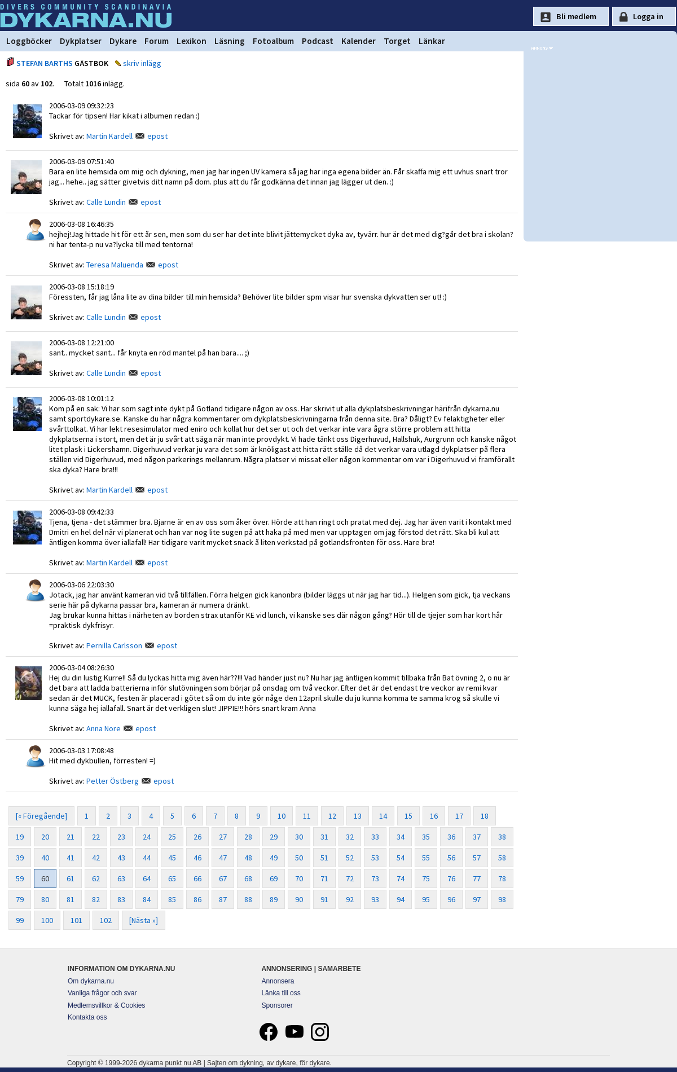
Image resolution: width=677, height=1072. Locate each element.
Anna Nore (103, 728)
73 (375, 878)
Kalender (358, 41)
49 (274, 858)
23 (121, 837)
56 (451, 858)
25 (172, 837)
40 (45, 858)
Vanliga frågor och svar (102, 993)
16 (434, 816)
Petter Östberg (112, 781)
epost (157, 136)
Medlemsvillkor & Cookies (106, 1005)
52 (350, 858)
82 (96, 899)
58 (502, 858)
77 (477, 878)
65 (172, 878)
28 (248, 837)
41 (70, 858)
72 (350, 878)
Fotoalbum (273, 41)
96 (451, 899)
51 (324, 858)
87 (223, 899)
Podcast (317, 41)
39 (20, 858)
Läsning (229, 41)
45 (172, 858)
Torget (397, 41)
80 (45, 899)
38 (502, 837)
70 (299, 878)
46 (197, 858)
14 (383, 816)
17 (459, 816)
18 (485, 816)
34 (401, 837)
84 (147, 899)
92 (350, 899)
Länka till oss (280, 993)
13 (358, 816)
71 (324, 878)
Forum (156, 41)
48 (248, 858)
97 (477, 899)
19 (20, 837)
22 (96, 837)
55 (426, 858)
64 (147, 878)
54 (401, 858)
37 (477, 837)
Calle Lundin (106, 202)
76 (451, 878)
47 (223, 858)
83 (121, 899)
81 (70, 899)
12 (332, 816)
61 (70, 878)
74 (401, 878)
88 (248, 899)
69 (274, 878)
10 (281, 816)
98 (502, 899)
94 (401, 899)
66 (197, 878)
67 (223, 878)
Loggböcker (29, 41)
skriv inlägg (142, 63)
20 (45, 837)
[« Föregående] (41, 816)
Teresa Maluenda (114, 265)
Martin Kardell (109, 136)
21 (70, 837)
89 (274, 899)
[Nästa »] (143, 920)
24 (147, 837)
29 (274, 837)
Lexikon (191, 41)
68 (248, 878)
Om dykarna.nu (91, 981)
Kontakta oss (87, 1017)
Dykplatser (81, 41)
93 (375, 899)
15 (408, 816)
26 (197, 837)
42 (96, 858)
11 (307, 816)
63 (121, 878)
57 (477, 858)
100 (47, 920)
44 (147, 858)
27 (223, 837)
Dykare (123, 41)
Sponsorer (276, 1005)
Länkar (432, 41)
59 (20, 878)
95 (426, 899)
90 (299, 899)
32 (350, 837)
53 (375, 858)
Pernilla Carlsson (114, 645)
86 (197, 899)
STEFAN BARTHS (44, 63)
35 (426, 837)
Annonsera (277, 981)
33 (375, 837)
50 (299, 858)
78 (502, 878)
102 (106, 920)
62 (96, 878)
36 (451, 837)
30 (299, 837)
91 (324, 899)
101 (76, 920)
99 (20, 920)
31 (324, 837)
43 (121, 858)
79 (20, 899)
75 (426, 878)
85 (172, 899)
